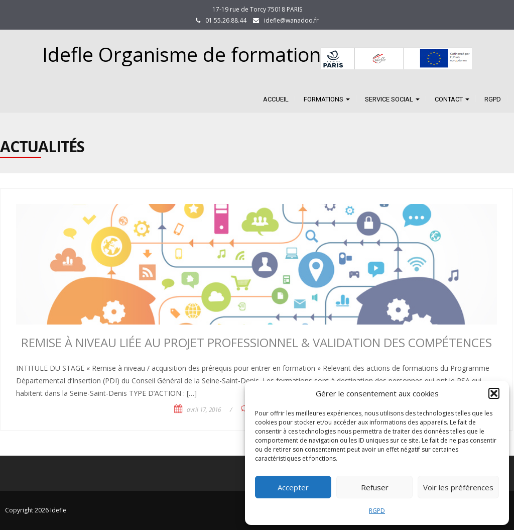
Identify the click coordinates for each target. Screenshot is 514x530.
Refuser (375, 487)
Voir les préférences (458, 487)
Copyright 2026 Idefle (35, 510)
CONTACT (452, 99)
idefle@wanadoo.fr (291, 20)
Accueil (276, 99)
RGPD (377, 510)
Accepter (293, 487)
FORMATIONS (327, 99)
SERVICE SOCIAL (392, 99)
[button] (494, 393)
